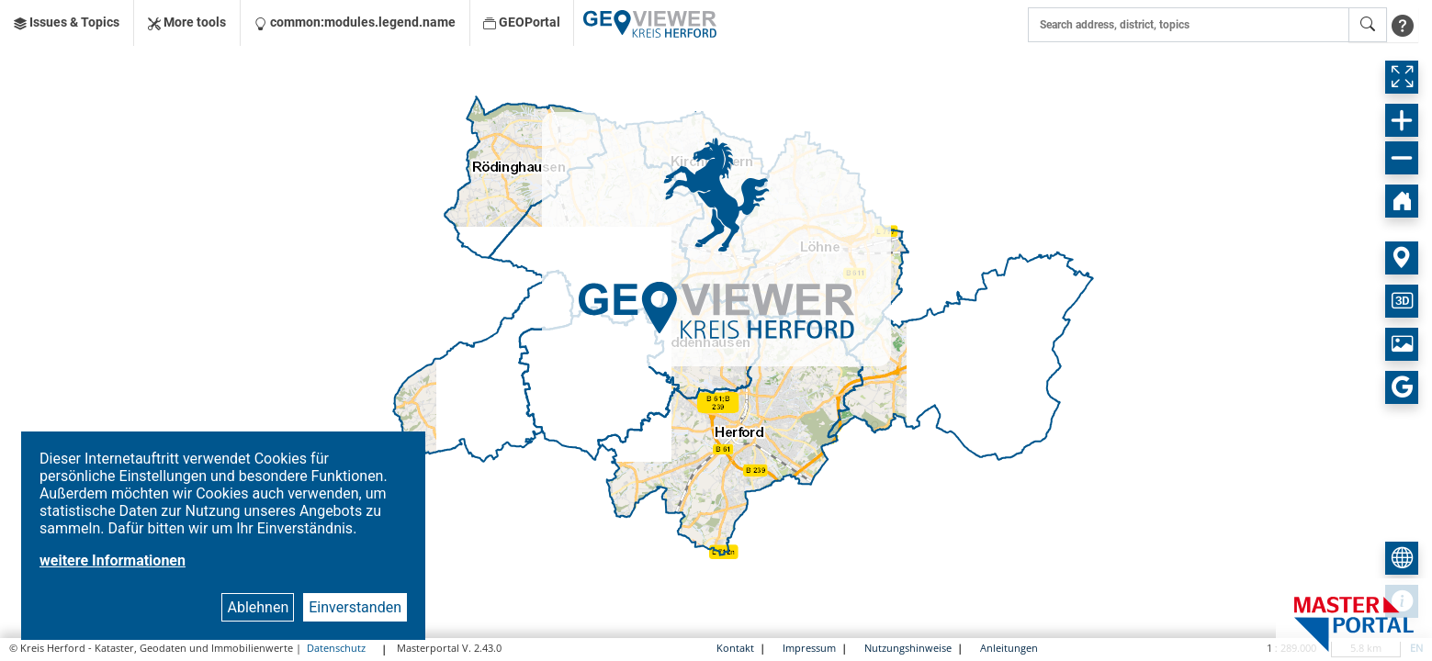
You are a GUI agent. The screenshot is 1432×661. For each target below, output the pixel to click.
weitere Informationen (112, 560)
